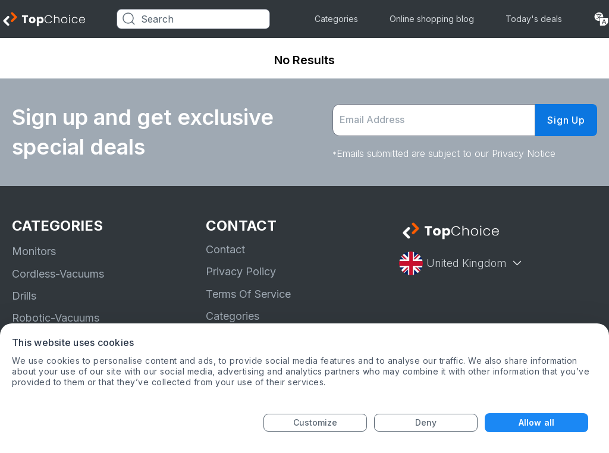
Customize (315, 422)
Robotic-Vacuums (55, 318)
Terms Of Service (248, 294)
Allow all (536, 422)
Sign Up (566, 120)
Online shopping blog (432, 19)
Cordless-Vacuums (58, 274)
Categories (336, 19)
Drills (24, 296)
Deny (426, 422)
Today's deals (534, 19)
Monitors (34, 251)
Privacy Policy (241, 271)
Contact (225, 249)
